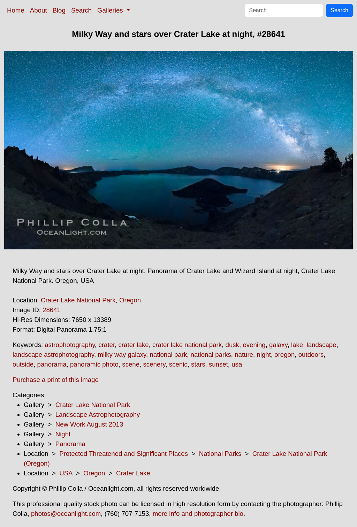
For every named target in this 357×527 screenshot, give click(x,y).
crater (106, 344)
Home (15, 10)
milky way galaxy (122, 354)
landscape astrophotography (53, 354)
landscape (321, 344)
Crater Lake (133, 473)
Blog (59, 10)
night (264, 354)
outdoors (311, 354)
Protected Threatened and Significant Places (123, 453)
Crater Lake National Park (78, 300)
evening (254, 344)
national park (168, 354)
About (38, 10)
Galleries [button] (111, 10)
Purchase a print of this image (56, 379)
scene (130, 364)
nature (244, 354)
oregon (284, 354)
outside (23, 364)
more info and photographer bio (198, 513)
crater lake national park (187, 344)
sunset (218, 364)
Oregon (130, 300)
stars (198, 364)
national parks (211, 354)
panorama (52, 364)
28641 (52, 310)
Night (63, 434)
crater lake (134, 344)
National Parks (220, 453)
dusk (232, 344)
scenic (178, 364)
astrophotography (70, 344)
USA (65, 473)
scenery (154, 364)
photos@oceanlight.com (66, 513)
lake (297, 344)
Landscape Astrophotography (97, 414)
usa (236, 364)
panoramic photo (94, 364)
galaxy (278, 344)
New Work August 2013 (89, 424)
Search (81, 10)
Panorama (70, 443)
